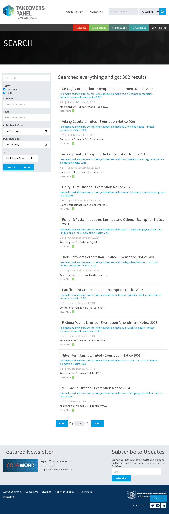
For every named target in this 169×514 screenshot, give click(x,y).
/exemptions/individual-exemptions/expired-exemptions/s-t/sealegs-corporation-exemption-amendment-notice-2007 (107, 95)
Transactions (119, 27)
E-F (63, 237)
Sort (6, 152)
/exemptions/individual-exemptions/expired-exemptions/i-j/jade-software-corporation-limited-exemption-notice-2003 (109, 264)
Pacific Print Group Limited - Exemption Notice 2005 (102, 289)
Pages (10, 92)
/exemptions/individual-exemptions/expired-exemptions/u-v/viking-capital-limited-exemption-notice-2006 (107, 128)
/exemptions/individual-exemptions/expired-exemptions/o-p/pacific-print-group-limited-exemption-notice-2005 (111, 296)
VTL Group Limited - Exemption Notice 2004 (96, 388)
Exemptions (99, 27)
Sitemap (46, 491)
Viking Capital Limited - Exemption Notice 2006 (99, 121)
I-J (63, 270)
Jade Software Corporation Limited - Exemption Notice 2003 (109, 257)
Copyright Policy (64, 491)
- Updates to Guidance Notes (57, 469)
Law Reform (159, 27)
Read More (67, 110)
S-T (63, 102)
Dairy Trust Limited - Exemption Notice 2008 (96, 187)
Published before (13, 125)
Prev (61, 423)
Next (98, 423)
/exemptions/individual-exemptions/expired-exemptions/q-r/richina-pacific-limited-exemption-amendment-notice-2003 (108, 329)
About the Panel (75, 11)
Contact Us (96, 11)
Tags (6, 111)
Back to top (158, 498)
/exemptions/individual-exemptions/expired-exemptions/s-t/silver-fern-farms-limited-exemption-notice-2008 (109, 362)
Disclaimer (9, 496)
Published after (11, 138)
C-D (63, 200)
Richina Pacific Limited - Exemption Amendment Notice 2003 (109, 322)
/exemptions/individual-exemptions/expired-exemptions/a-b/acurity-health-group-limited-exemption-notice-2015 (112, 161)
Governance (139, 27)
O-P (63, 303)
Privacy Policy (85, 491)
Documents (13, 89)
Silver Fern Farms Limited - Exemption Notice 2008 (101, 355)
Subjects (8, 98)
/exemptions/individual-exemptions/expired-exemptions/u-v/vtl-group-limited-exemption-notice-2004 (112, 394)
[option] (26, 92)
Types (6, 85)
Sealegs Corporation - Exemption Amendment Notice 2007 (107, 88)
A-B (63, 167)
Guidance (81, 27)
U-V (63, 135)
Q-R (63, 336)
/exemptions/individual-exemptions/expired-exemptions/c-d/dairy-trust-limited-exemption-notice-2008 (112, 193)
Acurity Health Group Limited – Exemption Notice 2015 (104, 154)
